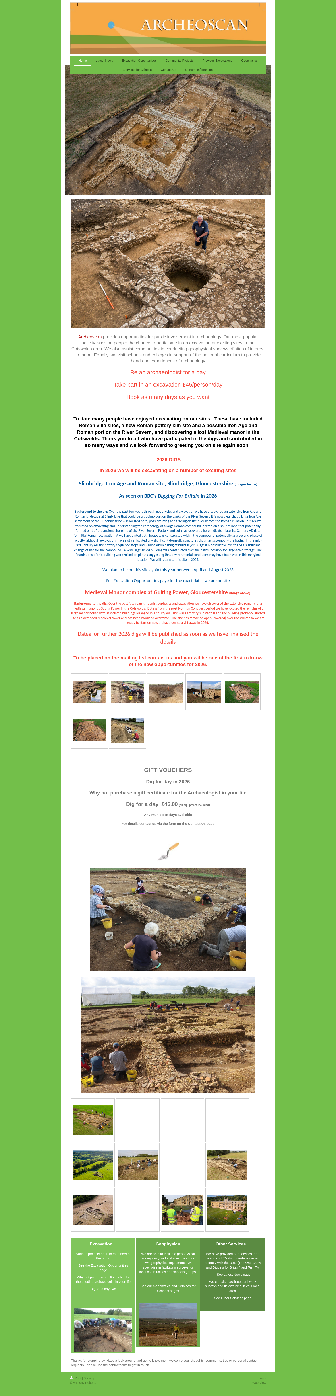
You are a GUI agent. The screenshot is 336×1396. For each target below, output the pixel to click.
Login (262, 1378)
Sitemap (89, 1378)
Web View (259, 1382)
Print (76, 1378)
